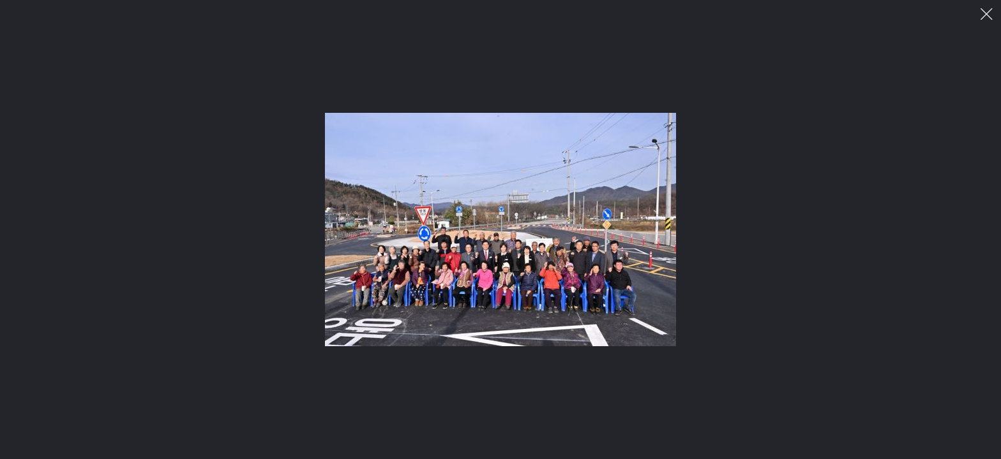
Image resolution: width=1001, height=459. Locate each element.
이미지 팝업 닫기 (986, 14)
